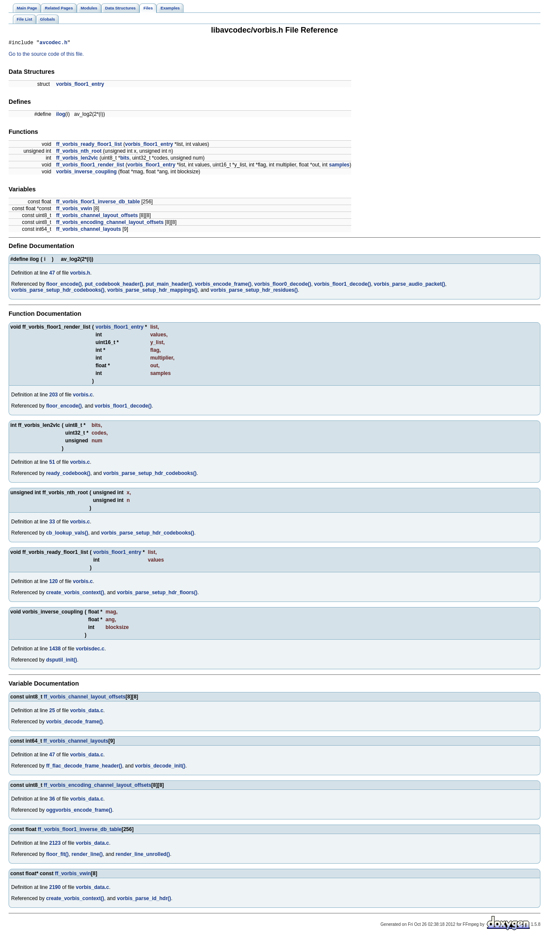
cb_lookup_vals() (67, 534)
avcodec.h (53, 43)
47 (52, 274)
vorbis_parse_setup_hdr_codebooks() (57, 291)
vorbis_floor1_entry (80, 85)
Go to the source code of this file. (46, 55)
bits (124, 159)
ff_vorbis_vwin (74, 210)
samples (339, 166)
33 (52, 523)
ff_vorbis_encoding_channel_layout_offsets (110, 224)
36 (52, 800)
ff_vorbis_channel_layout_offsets (97, 217)
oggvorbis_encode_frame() (79, 811)
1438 (55, 650)
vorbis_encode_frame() (223, 285)
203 (53, 396)
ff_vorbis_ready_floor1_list (89, 145)
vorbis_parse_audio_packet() (409, 285)
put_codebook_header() (113, 285)
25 (52, 712)
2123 (55, 844)
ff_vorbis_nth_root (79, 152)
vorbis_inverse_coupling (86, 173)
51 (52, 463)
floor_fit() (57, 855)
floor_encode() (63, 285)
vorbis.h (80, 274)
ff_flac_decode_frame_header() (84, 767)
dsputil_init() (61, 661)
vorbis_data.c (86, 712)
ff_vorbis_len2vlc (77, 159)
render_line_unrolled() (142, 855)
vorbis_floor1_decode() (342, 285)
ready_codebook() (68, 475)
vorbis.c (83, 396)
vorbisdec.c (90, 650)
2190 (55, 889)
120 (53, 583)
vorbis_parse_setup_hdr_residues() (254, 291)
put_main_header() (169, 285)
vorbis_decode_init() (160, 767)
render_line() (87, 855)
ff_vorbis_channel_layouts (88, 230)
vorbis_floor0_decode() (282, 285)
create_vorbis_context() (75, 594)
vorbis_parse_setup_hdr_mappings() (152, 291)
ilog (60, 115)
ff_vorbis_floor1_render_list (90, 166)
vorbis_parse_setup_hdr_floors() (157, 594)
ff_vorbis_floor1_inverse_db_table (98, 203)
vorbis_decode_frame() (74, 723)
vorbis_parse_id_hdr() (144, 900)
